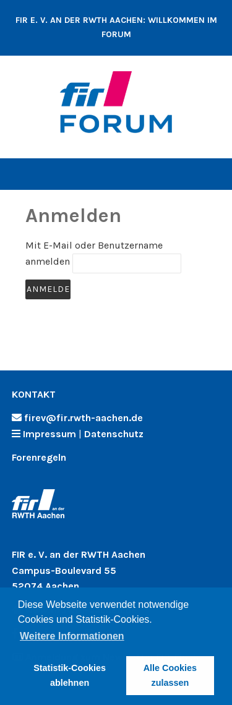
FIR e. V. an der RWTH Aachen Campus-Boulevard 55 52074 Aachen (78, 570)
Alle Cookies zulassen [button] (170, 675)
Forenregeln (39, 457)
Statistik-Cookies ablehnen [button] (69, 675)
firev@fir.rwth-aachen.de (83, 418)
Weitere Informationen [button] (72, 636)
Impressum (49, 434)
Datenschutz (114, 434)
